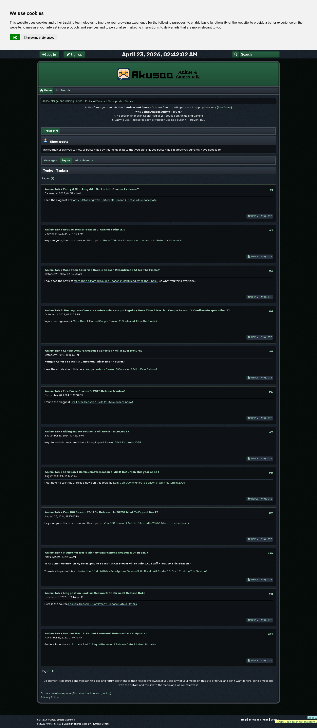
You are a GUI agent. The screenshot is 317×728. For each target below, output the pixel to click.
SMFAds (41, 724)
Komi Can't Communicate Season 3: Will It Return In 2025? (150, 482)
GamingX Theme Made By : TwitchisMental (86, 724)
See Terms (224, 107)
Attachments (84, 160)
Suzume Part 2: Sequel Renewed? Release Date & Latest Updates (114, 644)
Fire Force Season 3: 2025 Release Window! (94, 391)
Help (244, 719)
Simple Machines (66, 719)
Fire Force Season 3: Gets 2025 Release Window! (102, 402)
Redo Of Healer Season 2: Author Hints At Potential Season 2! (142, 240)
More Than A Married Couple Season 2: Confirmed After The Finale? (111, 270)
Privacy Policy (50, 697)
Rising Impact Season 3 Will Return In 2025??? (96, 431)
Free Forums (55, 724)
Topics (66, 160)
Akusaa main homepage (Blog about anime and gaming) (76, 693)
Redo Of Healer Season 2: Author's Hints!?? (94, 229)
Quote (266, 216)
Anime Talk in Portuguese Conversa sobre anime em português (90, 310)
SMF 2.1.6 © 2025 (46, 719)
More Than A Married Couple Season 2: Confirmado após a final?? (184, 310)
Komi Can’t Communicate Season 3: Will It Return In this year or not (111, 471)
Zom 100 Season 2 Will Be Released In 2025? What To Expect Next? (110, 512)
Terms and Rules (258, 719)
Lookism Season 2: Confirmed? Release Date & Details (102, 603)
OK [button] (15, 37)
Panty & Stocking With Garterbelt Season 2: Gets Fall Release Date (114, 200)
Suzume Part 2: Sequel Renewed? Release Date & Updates (105, 633)
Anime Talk (52, 189)
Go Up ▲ (275, 719)
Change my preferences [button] (39, 37)
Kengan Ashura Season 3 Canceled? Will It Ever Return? (103, 350)
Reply (252, 216)
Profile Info (51, 131)
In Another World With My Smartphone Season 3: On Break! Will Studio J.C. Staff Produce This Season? (143, 571)
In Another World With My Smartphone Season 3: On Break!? (105, 552)
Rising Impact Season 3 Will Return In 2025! (114, 442)
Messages (50, 160)
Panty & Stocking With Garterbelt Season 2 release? (101, 189)
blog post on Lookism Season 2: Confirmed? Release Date (104, 593)
